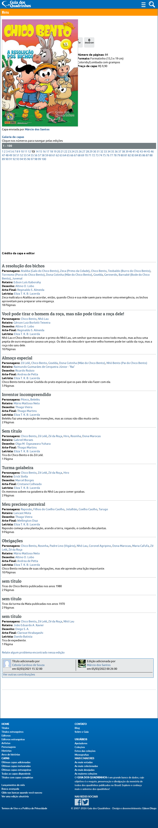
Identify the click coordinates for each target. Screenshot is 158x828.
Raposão (26, 507)
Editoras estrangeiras (13, 739)
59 (46, 239)
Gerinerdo (110, 273)
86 (143, 239)
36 (116, 235)
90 (7, 243)
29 (90, 235)
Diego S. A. (22, 627)
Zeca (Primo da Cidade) (75, 269)
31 (98, 235)
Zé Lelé (25, 361)
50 (14, 239)
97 (32, 243)
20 (58, 235)
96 (28, 243)
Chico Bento (99, 269)
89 (3, 243)
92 (14, 243)
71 (89, 239)
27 (83, 235)
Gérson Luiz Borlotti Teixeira (32, 320)
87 (147, 239)
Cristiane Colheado (29, 482)
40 (130, 235)
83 (133, 239)
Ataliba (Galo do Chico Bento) (40, 269)
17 (47, 235)
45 (148, 235)
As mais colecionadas (86, 766)
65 (68, 239)
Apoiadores (81, 743)
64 (64, 239)
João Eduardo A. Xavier (29, 623)
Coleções (80, 747)
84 (136, 239)
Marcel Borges (24, 478)
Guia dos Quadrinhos (92, 777)
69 (82, 239)
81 (125, 239)
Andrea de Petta (27, 372)
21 (62, 235)
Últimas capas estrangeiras (16, 769)
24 (72, 235)
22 (65, 235)
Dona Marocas (91, 434)
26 (80, 235)
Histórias (7, 750)
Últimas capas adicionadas (16, 762)
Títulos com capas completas (17, 777)
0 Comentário (14, 29)
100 (43, 243)
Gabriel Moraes (23, 438)
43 (141, 235)
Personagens (9, 746)
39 (126, 235)
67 (75, 239)
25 (76, 235)
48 (7, 239)
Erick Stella (21, 474)
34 (108, 235)
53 (25, 239)
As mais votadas (84, 762)
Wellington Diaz (27, 518)
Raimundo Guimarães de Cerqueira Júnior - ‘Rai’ (44, 365)
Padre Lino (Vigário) (62, 544)
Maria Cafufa (140, 544)
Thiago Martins (27, 409)
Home (5, 724)
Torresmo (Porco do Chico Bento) (23, 273)
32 (101, 235)
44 (144, 235)
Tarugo (103, 507)
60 (50, 239)
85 (140, 239)
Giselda (98, 273)
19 (54, 235)
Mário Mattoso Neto (27, 401)
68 (79, 239)
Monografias (82, 754)
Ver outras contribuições (19, 674)
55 (32, 239)
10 (22, 235)
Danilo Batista (23, 634)
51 (17, 239)
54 (28, 239)
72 (93, 239)
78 (115, 239)
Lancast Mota (22, 511)
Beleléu (35, 397)
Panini (17, 55)
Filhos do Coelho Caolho (48, 507)
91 (10, 243)
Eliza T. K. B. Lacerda (27, 291)
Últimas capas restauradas (16, 766)
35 (112, 235)
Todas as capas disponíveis (16, 773)
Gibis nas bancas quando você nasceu (22, 792)
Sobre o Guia (82, 731)
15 (40, 235)
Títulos (5, 727)
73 (97, 239)
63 (61, 239)
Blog (77, 727)
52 (21, 239)
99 (39, 243)
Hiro (66, 434)
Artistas (6, 743)
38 (123, 235)
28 (87, 235)
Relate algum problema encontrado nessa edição (33, 652)
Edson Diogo (149, 808)
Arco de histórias (11, 754)
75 (104, 239)
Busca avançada (10, 788)
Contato (81, 724)
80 (122, 239)
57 (39, 239)
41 (134, 235)
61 (53, 239)
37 (119, 235)
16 (44, 235)
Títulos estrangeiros (12, 731)
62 (57, 239)
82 (129, 239)
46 (152, 235)
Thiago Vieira (23, 405)
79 (118, 239)
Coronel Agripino (100, 544)
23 (69, 235)
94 (21, 243)
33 (105, 235)
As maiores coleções (86, 773)
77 (111, 239)
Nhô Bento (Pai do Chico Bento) (126, 361)
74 (100, 239)
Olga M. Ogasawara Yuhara (33, 442)
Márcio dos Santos (37, 213)
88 (151, 239)
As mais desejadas (85, 769)
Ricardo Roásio (24, 368)
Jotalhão (71, 507)
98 (35, 243)
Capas (5, 758)
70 (86, 239)
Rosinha (75, 434)
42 (137, 235)
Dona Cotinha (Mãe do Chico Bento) (69, 273)
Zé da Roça (55, 434)
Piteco (25, 397)
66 (71, 239)
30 (94, 235)
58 (43, 239)
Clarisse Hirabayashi (30, 631)
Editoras (6, 735)
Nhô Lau (43, 317)
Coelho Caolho (88, 507)
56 (35, 239)
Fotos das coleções (85, 750)
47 (3, 239)
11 (25, 235)
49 (10, 239)
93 (17, 243)
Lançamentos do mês (13, 785)
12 (29, 235)
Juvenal (17, 276)
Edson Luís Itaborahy (27, 280)
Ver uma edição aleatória (15, 796)
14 (36, 235)
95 (25, 243)
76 (107, 239)
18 (51, 235)
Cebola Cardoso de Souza (28, 665)
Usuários (81, 739)
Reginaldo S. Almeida (30, 288)
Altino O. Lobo (24, 284)
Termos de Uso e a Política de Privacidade (24, 808)
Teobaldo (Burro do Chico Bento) (129, 269)
